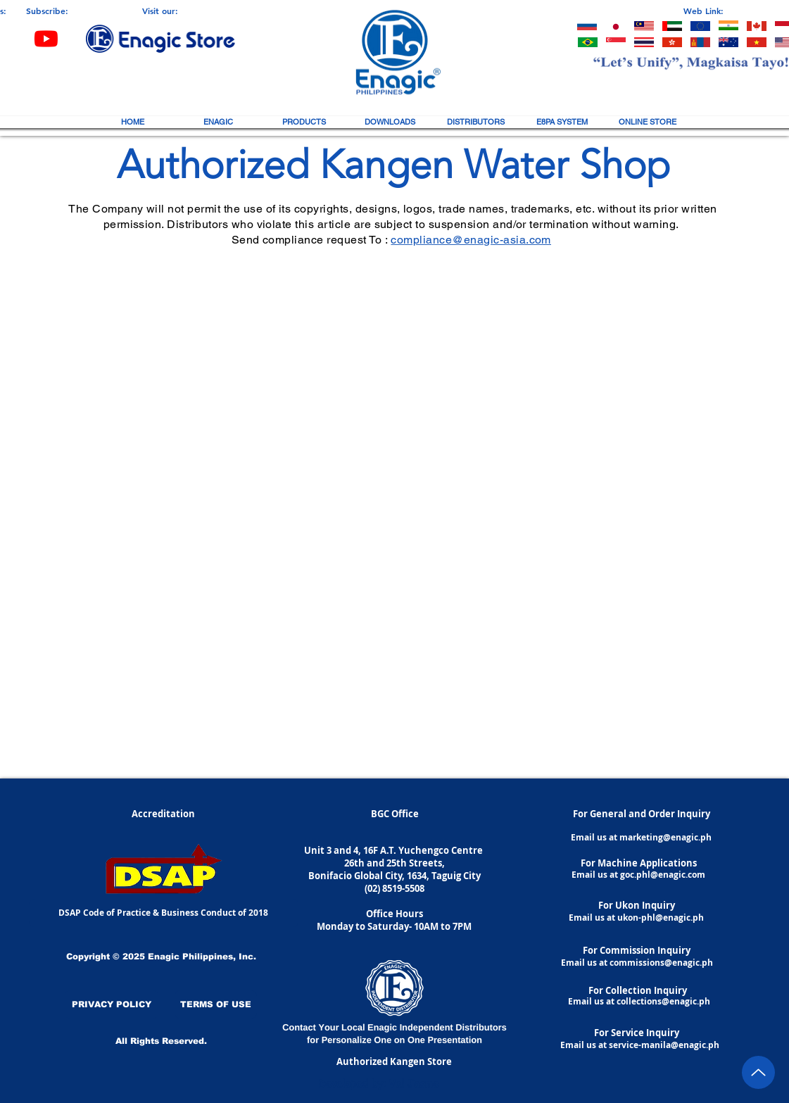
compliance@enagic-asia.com (470, 239)
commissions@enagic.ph (661, 963)
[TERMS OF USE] (216, 1004)
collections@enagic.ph (663, 1001)
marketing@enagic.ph (665, 837)
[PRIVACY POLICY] (111, 1004)
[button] (218, 122)
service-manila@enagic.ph (664, 1045)
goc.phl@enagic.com (662, 875)
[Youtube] (46, 38)
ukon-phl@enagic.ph (660, 918)
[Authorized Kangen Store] (394, 1061)
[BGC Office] (395, 814)
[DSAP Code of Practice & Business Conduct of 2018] (163, 913)
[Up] (758, 1072)
